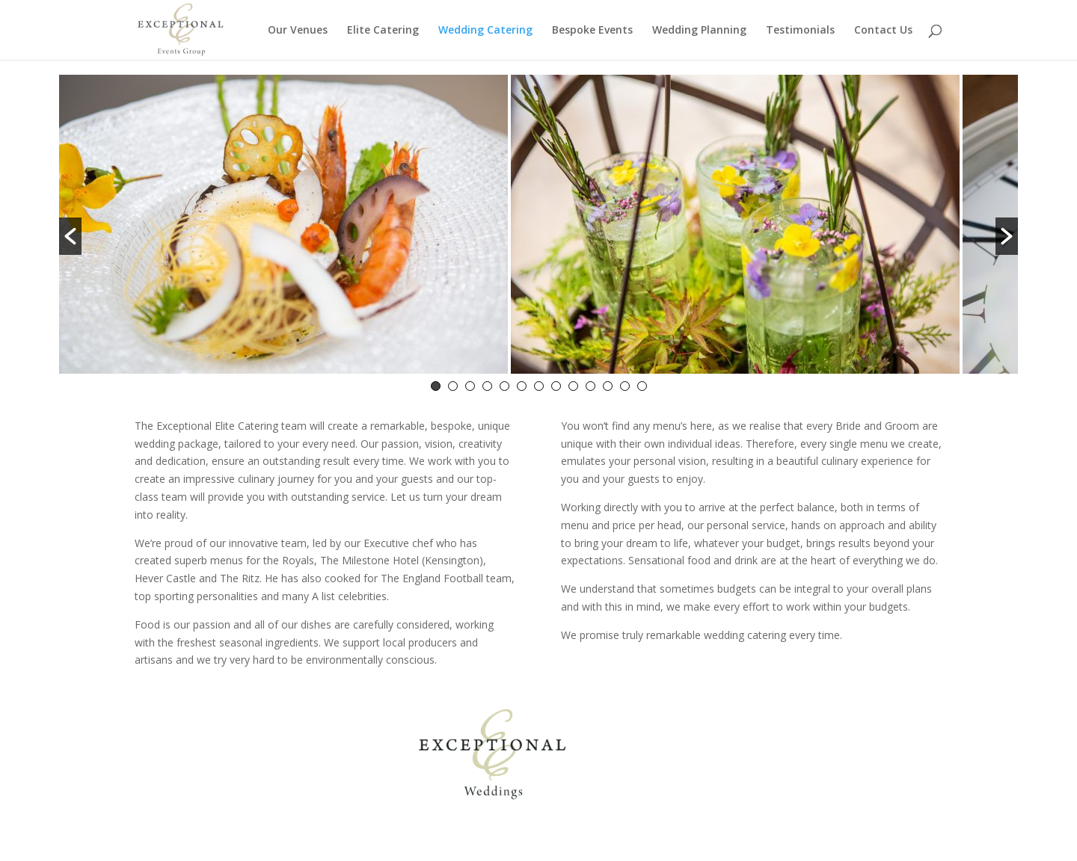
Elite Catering (383, 31)
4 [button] (487, 386)
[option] (283, 227)
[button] (70, 236)
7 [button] (539, 386)
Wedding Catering (485, 31)
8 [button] (556, 386)
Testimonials (800, 31)
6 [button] (522, 386)
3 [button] (470, 386)
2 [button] (453, 386)
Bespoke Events (592, 31)
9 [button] (573, 386)
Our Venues (298, 31)
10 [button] (590, 386)
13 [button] (642, 386)
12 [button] (625, 386)
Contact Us (883, 31)
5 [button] (504, 386)
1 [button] (436, 386)
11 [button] (608, 386)
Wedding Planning (699, 31)
